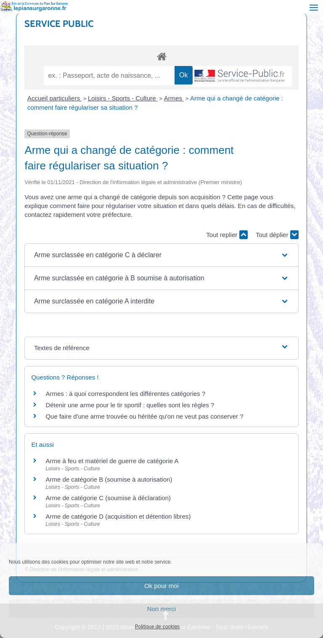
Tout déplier (277, 234)
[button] (161, 255)
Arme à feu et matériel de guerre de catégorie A (111, 460)
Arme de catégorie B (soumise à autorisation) (108, 479)
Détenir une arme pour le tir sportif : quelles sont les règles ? (129, 405)
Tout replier (226, 234)
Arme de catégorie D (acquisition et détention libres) (118, 516)
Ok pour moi (161, 585)
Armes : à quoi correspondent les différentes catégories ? (125, 393)
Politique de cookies (157, 627)
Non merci (161, 608)
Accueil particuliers (54, 98)
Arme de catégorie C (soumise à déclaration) (108, 497)
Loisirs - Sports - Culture (123, 98)
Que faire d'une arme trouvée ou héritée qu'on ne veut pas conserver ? (144, 416)
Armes (174, 98)
